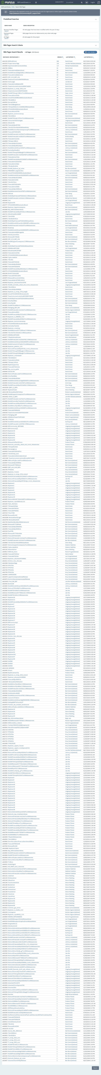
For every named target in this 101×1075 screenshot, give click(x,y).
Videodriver (11, 880)
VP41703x (11, 565)
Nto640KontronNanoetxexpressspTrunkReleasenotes (23, 130)
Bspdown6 (11, 490)
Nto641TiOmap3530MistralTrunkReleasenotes (21, 1047)
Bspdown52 (11, 652)
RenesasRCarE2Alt (13, 1026)
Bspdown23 (11, 794)
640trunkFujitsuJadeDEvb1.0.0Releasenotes (21, 707)
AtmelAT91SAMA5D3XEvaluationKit (18, 294)
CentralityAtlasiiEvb (14, 150)
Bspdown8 (11, 606)
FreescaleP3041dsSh (14, 844)
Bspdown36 (11, 803)
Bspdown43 (11, 805)
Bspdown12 (11, 611)
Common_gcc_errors (14, 908)
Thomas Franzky (70, 387)
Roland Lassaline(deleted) (73, 392)
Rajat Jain (68, 718)
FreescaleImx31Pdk (13, 253)
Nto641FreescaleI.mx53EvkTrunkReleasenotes (21, 136)
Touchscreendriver (13, 883)
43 (57, 82)
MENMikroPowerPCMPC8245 (16, 417)
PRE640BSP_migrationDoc (15, 171)
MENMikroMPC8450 (13, 335)
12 (57, 225)
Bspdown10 (11, 609)
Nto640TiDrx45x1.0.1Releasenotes (18, 1045)
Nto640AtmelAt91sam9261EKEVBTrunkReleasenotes (23, 342)
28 (57, 107)
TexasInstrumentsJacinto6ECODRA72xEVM (20, 296)
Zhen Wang (68, 107)
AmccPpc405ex (12, 301)
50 (57, 75)
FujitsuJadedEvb (13, 547)
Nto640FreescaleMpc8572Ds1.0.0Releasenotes (21, 212)
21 (57, 132)
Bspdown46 (11, 807)
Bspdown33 (11, 632)
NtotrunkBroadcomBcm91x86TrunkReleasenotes (22, 942)
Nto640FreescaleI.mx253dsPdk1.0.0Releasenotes (22, 340)
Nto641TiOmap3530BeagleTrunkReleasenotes (21, 152)
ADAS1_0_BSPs (13, 397)
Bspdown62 (11, 901)
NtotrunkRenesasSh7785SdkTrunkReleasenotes (22, 1003)
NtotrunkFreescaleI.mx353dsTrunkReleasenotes (22, 873)
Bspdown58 (11, 810)
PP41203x (11, 570)
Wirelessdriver (12, 878)
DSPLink (10, 194)
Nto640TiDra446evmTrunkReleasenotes (20, 823)
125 (58, 63)
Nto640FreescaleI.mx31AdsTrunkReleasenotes (21, 540)
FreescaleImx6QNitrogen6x (16, 232)
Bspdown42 (11, 638)
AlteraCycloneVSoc (13, 235)
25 (57, 116)
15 (57, 180)
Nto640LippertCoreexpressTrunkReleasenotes (21, 394)
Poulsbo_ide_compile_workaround (18, 705)
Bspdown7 (11, 604)
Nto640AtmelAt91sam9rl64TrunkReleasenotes (21, 148)
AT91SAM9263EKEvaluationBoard (18, 255)
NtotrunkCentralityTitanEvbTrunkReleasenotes (22, 972)
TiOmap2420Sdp (13, 506)
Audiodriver (11, 887)
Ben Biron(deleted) (70, 168)
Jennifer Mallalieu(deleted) (73, 63)
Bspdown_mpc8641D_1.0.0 (16, 914)
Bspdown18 (11, 899)
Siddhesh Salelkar (70, 871)
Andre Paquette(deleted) (72, 867)
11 (57, 244)
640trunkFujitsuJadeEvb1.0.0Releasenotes (20, 857)
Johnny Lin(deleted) (71, 130)
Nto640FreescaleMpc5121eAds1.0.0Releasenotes (22, 314)
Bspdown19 (11, 431)
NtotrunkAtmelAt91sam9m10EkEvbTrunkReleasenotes (24, 935)
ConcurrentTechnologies (15, 121)
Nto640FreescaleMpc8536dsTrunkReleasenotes (22, 319)
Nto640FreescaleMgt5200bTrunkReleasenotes (21, 1054)
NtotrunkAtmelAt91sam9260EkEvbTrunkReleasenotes (24, 930)
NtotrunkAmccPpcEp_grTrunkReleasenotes (21, 951)
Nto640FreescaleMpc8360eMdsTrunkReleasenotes (23, 602)
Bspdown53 (11, 716)
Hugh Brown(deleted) (71, 994)
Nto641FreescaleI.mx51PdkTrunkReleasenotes (21, 383)
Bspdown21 (11, 433)
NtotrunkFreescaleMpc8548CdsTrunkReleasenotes (23, 949)
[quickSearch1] (72, 2)
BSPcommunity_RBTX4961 (16, 426)
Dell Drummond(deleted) (72, 522)
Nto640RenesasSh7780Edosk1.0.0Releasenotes (22, 593)
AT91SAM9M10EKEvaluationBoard (18, 205)
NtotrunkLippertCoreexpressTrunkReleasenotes (22, 545)
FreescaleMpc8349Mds (14, 463)
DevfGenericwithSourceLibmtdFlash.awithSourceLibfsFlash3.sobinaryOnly (30, 1015)
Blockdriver (11, 885)
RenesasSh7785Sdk (13, 237)
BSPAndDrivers (12, 61)
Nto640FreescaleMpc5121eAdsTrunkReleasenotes (22, 826)
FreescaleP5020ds (13, 511)
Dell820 (10, 664)
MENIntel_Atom (12, 552)
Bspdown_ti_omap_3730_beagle (17, 292)
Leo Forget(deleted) (71, 173)
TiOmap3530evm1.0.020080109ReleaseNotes (21, 107)
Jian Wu (67, 212)
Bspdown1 (11, 486)
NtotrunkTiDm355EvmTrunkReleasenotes (20, 978)
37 (57, 84)
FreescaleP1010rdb (13, 262)
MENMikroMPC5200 (13, 248)
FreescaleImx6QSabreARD (15, 84)
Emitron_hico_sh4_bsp (15, 561)
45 (57, 79)
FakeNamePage (12, 563)
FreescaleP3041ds (13, 508)
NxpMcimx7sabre (14, 848)
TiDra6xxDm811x (13, 219)
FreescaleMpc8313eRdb (15, 178)
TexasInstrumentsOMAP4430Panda (18, 79)
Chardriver (11, 894)
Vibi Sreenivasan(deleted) (72, 118)
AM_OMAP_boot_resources (16, 867)
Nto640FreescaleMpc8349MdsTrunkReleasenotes (22, 757)
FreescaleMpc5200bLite (15, 189)
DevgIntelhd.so (12, 924)
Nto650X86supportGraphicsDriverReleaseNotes (22, 921)
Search (6, 31)
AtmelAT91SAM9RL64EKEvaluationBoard (20, 98)
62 (57, 68)
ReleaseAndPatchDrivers (15, 442)
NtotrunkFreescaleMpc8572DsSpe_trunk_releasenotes (24, 481)
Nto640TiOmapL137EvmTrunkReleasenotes (21, 118)
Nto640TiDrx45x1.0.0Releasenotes (18, 595)
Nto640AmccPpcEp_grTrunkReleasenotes (20, 771)
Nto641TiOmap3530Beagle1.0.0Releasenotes (21, 351)
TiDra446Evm (12, 100)
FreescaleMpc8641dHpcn (15, 146)
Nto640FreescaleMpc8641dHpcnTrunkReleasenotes (23, 830)
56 (57, 70)
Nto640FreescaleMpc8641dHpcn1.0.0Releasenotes (23, 269)
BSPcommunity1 (13, 622)
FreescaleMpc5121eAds (15, 143)
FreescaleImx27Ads (13, 157)
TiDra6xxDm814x (13, 166)
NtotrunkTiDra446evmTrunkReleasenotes (20, 821)
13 (57, 212)
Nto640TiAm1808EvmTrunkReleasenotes (20, 1049)
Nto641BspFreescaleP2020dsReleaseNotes (20, 246)
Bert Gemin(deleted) (71, 73)
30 (57, 95)
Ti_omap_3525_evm (14, 1038)
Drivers (10, 670)
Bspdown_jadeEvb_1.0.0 (15, 346)
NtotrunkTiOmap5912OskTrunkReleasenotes (21, 974)
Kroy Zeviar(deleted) (71, 419)
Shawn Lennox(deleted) (72, 171)
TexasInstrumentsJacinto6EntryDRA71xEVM (21, 458)
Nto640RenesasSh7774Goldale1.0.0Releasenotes (22, 764)
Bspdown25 (11, 714)
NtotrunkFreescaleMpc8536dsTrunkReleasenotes (22, 479)
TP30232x (11, 419)
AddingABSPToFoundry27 (15, 702)
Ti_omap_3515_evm (14, 1040)
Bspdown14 (11, 709)
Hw (9, 244)
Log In (93, 2)
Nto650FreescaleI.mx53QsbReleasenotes (20, 1013)
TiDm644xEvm (12, 358)
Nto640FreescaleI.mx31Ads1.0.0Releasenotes (21, 198)
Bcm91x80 (11, 584)
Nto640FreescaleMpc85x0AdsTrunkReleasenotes (22, 403)
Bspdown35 (11, 497)
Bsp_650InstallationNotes (15, 851)
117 (58, 66)
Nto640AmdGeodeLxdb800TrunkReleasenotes (21, 967)
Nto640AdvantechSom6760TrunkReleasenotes (22, 191)
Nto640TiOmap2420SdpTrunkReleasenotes (20, 762)
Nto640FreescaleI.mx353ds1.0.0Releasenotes (21, 689)
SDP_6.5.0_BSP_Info (14, 239)
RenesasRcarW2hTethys (16, 392)
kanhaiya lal (68, 422)
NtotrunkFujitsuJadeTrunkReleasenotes (20, 374)
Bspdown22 (11, 495)
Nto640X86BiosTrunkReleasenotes (18, 835)
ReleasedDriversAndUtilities (16, 278)
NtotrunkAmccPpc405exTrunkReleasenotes (21, 860)
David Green (69, 61)
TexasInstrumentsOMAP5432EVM (17, 91)
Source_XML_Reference (15, 1031)
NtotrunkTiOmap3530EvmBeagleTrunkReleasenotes (23, 992)
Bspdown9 (11, 780)
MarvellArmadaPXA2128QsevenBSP (18, 727)
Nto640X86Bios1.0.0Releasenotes (17, 1006)
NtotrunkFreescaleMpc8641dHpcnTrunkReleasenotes (23, 819)
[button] (35, 2)
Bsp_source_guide (13, 369)
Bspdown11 (11, 782)
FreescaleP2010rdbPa (14, 536)
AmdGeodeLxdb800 (14, 693)
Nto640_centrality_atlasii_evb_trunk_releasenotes (23, 285)
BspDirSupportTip (13, 365)
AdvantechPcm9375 (14, 983)
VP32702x (11, 734)
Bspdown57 (11, 657)
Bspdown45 (11, 643)
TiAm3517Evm (12, 182)
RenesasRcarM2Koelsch (16, 682)
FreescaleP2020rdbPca (14, 451)
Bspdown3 (11, 483)
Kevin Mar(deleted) (70, 337)
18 (57, 155)
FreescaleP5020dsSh (14, 1017)
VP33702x (11, 568)
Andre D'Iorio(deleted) (71, 413)
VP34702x (11, 739)
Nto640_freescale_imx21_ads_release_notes (21, 969)
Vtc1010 (11, 1029)
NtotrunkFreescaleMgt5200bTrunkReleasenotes (22, 1051)
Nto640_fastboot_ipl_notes (16, 168)
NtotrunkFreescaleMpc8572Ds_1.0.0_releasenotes (22, 944)
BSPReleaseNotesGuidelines (16, 1008)
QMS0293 (11, 668)
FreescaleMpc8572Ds (14, 125)
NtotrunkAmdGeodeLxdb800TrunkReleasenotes (22, 965)
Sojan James (69, 93)
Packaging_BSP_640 (14, 308)
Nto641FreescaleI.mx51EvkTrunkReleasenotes (21, 225)
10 (57, 269)
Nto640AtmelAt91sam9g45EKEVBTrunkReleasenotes (23, 381)
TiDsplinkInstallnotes (14, 337)
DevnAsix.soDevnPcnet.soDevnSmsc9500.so (21, 841)
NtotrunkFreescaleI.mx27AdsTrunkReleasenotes (22, 997)
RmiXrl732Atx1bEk (13, 273)
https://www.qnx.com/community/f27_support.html (24, 13)
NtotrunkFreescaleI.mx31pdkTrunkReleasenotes (22, 940)
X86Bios (10, 68)
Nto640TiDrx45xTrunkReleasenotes (18, 855)
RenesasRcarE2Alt (14, 520)
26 (57, 114)
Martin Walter (69, 554)
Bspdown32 (11, 798)
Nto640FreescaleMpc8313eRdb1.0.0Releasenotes (22, 385)
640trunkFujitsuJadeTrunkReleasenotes (20, 460)
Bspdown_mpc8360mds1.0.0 (16, 502)
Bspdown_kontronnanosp (16, 114)
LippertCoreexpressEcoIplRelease (18, 577)
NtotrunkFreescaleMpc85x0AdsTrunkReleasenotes (23, 753)
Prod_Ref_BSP (13, 581)
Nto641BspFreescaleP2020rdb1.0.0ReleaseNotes (22, 196)
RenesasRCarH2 (12, 515)
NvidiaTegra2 (12, 864)
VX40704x (10, 730)
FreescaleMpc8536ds (14, 378)
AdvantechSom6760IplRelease (17, 1061)
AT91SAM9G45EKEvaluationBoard (18, 109)
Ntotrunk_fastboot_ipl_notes (16, 1058)
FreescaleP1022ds (13, 556)
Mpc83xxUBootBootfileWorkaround (18, 522)
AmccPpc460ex (12, 376)
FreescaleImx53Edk (13, 187)
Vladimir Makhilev (70, 545)
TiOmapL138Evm (13, 141)
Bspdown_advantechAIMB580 (17, 677)
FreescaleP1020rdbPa (14, 132)
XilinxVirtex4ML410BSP (14, 214)
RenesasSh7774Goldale (15, 533)
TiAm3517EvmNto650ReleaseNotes (18, 543)
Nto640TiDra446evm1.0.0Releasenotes (19, 305)
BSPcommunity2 (13, 429)
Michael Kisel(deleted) (71, 66)
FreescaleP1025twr (13, 554)
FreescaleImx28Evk (13, 312)
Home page (11, 82)
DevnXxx (10, 994)
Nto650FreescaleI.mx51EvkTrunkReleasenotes (21, 853)
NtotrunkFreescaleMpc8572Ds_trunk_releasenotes (23, 349)
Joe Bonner (68, 82)
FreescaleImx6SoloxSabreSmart (17, 456)
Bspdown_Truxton (13, 472)
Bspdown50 (11, 650)
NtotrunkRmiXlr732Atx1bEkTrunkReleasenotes (22, 499)
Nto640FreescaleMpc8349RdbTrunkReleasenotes (22, 759)
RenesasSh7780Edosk (14, 465)
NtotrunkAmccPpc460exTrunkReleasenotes (21, 871)
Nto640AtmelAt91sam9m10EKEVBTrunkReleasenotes (23, 223)
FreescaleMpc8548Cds (14, 529)
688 (58, 61)
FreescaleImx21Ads (13, 139)
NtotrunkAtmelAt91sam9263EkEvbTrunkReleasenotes (24, 928)
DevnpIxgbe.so (12, 449)
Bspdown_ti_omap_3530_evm (17, 89)
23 (57, 118)
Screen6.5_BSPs (13, 750)
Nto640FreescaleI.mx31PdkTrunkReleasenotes (21, 937)
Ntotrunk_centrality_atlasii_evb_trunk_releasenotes (23, 444)
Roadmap (11, 228)
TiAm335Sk (11, 216)
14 (57, 194)
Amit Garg (68, 223)
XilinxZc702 (11, 123)
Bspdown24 (11, 711)
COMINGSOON (12, 575)
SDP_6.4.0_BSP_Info (14, 77)
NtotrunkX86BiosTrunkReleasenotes (18, 1001)
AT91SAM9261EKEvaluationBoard (18, 324)
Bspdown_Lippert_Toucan (16, 746)
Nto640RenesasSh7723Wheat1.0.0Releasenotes (22, 330)
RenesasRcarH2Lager (15, 518)
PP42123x (11, 572)
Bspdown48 (11, 648)
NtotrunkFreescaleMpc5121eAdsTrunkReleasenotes (23, 999)
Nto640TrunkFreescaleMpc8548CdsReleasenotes (22, 755)
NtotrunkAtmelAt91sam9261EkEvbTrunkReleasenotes (24, 933)
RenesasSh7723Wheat (14, 524)
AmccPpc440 (11, 303)
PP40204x (11, 732)
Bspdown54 (11, 203)
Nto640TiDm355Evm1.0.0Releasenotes (19, 773)
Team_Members (12, 504)
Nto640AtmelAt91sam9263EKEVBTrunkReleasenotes (23, 175)
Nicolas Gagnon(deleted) (72, 310)
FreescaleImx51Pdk (13, 111)
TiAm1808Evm (12, 839)
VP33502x (11, 737)
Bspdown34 (11, 634)
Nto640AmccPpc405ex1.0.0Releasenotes (20, 684)
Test (9, 200)
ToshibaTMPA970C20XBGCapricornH (18, 725)
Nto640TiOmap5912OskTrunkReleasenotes (20, 775)
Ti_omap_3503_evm (14, 1042)
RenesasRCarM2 (12, 846)
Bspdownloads (12, 390)
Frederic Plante (69, 251)
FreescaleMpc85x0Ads (14, 264)
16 (57, 171)
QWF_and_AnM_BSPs (14, 467)
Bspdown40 (11, 784)
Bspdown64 (11, 440)
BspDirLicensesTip (13, 673)
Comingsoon (12, 912)
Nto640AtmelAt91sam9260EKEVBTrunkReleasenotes (23, 230)
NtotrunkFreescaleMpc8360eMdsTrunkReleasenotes (23, 981)
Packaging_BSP (12, 415)
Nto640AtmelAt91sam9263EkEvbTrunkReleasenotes (23, 422)
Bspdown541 (12, 654)
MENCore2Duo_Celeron (15, 723)
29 (57, 102)
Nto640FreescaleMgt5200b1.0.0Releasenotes (21, 73)
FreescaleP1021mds (14, 367)
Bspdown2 (11, 488)
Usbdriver (11, 876)
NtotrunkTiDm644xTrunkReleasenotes (19, 588)
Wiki (13, 7)
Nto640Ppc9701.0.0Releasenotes (17, 768)
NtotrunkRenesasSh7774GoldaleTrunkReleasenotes (23, 766)
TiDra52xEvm (12, 1035)
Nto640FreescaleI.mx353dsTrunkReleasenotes (21, 134)
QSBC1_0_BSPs (13, 387)
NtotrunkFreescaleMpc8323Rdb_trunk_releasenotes (23, 953)
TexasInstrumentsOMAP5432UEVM (18, 413)
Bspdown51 (11, 438)
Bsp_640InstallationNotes (15, 209)
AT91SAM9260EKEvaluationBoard (18, 271)
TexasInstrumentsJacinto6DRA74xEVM (19, 86)
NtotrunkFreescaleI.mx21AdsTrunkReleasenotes (22, 816)
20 (57, 136)
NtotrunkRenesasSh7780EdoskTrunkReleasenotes (23, 958)
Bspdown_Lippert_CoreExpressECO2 (19, 748)
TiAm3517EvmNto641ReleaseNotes (18, 127)
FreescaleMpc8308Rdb (14, 289)
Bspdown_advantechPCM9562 (17, 559)
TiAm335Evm (12, 116)
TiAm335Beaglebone (14, 105)
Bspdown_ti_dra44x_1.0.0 (15, 910)
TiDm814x (11, 1024)
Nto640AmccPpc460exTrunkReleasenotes (20, 406)
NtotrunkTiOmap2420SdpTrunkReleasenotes (21, 960)
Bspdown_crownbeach (15, 356)
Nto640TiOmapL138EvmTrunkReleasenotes (21, 93)
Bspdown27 (11, 625)
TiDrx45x (10, 260)
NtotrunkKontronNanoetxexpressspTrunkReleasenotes (24, 1056)
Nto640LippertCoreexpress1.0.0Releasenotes (21, 241)
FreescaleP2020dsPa (14, 267)
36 (57, 89)
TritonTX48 (11, 513)
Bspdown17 (11, 620)
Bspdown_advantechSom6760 (17, 283)
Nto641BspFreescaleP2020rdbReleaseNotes (21, 298)
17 (57, 162)
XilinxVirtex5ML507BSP (14, 251)
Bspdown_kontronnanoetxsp (16, 321)
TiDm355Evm (12, 287)
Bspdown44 (11, 641)
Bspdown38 (11, 613)
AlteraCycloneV (12, 926)
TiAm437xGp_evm (13, 454)
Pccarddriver (11, 892)
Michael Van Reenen (71, 198)
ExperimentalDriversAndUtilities (17, 66)
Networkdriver (12, 549)
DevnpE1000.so (12, 102)
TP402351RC (11, 743)
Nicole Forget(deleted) (71, 335)
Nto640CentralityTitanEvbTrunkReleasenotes (21, 401)
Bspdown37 (11, 800)
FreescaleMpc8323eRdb (15, 691)
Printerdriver (12, 889)
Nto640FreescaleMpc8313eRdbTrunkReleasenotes (22, 159)
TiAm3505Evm (12, 1033)
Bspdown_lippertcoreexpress (16, 207)
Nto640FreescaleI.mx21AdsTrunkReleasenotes (21, 310)
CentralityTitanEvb (13, 326)
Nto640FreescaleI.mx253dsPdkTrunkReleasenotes (23, 155)
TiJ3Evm (10, 862)
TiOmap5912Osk (13, 447)
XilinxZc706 (11, 371)
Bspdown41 (11, 787)
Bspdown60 (11, 905)
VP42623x (11, 741)
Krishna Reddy (69, 136)
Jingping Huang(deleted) (72, 121)
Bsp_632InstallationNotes (15, 718)
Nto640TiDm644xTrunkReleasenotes (19, 591)
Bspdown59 (11, 659)
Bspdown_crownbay (14, 328)
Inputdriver (11, 896)
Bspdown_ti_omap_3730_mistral (18, 474)
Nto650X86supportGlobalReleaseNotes (19, 919)
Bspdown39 (11, 616)
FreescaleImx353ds (13, 360)
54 (57, 73)
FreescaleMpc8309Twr (14, 679)
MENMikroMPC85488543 (15, 917)
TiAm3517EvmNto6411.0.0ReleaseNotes (19, 333)
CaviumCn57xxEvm (13, 698)
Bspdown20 (11, 791)
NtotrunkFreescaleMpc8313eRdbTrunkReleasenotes (23, 1010)
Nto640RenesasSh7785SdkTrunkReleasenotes (21, 832)
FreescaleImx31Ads (13, 95)
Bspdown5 (11, 778)
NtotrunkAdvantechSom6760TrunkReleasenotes (22, 869)
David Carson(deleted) (71, 851)
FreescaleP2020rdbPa (14, 184)
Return (95, 1068)
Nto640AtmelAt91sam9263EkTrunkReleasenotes (22, 408)
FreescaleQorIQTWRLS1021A (16, 280)
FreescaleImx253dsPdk (15, 162)
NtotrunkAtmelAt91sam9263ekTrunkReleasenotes (23, 990)
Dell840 (10, 661)
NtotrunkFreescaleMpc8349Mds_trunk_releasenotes (23, 962)
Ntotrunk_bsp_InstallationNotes (17, 814)
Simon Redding (69, 244)
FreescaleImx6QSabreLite (15, 75)
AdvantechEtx (12, 988)
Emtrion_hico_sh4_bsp (15, 636)
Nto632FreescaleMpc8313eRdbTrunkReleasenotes (22, 476)
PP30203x (11, 470)
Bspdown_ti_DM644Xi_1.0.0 (16, 317)
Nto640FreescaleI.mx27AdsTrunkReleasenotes (21, 399)
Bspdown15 (11, 618)
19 (57, 148)
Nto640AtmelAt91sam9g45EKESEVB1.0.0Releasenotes (23, 700)
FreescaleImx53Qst (13, 164)
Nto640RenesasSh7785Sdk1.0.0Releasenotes (21, 721)
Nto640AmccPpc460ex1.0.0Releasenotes (20, 686)
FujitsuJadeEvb (12, 257)
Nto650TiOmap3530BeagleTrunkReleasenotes (21, 353)
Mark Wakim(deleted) (71, 225)
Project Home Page (13, 63)
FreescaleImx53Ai (13, 180)
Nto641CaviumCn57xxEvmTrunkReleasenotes (21, 344)
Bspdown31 (11, 796)
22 (57, 130)
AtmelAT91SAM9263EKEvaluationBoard (19, 173)
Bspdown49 (11, 435)
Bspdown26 (11, 597)
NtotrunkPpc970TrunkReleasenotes (18, 956)
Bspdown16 (11, 789)
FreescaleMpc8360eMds (15, 527)
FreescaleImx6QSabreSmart (16, 70)
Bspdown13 (11, 600)
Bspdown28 (11, 627)
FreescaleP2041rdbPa (14, 276)
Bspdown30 (11, 492)
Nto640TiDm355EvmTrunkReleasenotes (20, 976)
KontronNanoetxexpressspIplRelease (19, 579)
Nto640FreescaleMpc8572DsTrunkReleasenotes (22, 828)
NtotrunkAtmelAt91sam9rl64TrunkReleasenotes (22, 812)
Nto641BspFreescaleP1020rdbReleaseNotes (21, 221)
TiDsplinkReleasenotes (15, 837)
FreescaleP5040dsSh (14, 1019)
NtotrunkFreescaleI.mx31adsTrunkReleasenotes (22, 538)
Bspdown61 (11, 903)
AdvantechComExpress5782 (16, 985)
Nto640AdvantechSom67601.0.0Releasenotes (21, 695)
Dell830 (10, 666)
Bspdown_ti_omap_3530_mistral (18, 675)
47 (57, 77)
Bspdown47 (11, 645)
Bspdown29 (11, 629)
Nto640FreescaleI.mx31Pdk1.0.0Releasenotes (21, 424)
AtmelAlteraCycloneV (14, 1022)
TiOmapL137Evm (13, 362)
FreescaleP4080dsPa (14, 410)
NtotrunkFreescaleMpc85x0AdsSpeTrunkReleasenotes (24, 946)
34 (57, 93)
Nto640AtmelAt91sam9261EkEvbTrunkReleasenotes (23, 586)
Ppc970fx (10, 531)
